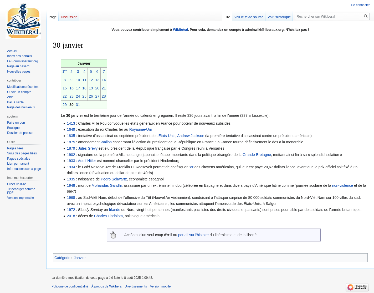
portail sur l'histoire (193, 235)
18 (84, 88)
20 (97, 88)
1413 (71, 123)
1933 (71, 161)
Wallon (106, 142)
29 (65, 105)
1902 (71, 155)
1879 (71, 148)
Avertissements (136, 286)
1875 (71, 142)
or (191, 167)
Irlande (114, 210)
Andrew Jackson (190, 136)
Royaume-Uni (140, 129)
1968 (71, 197)
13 (97, 80)
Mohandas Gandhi (107, 185)
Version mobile (160, 286)
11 (84, 80)
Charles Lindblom (108, 216)
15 (65, 88)
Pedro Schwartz (114, 179)
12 (91, 80)
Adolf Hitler (87, 161)
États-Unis (167, 136)
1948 (71, 185)
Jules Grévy (88, 148)
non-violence (342, 185)
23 (71, 96)
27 (97, 96)
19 (91, 88)
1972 (71, 210)
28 (104, 96)
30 (71, 105)
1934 (71, 167)
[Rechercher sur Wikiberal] (332, 16)
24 (78, 96)
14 (104, 80)
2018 (71, 216)
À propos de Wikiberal (106, 286)
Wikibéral (180, 30)
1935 (71, 179)
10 (78, 80)
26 (91, 96)
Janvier (80, 258)
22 (65, 96)
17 (78, 88)
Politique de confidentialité (70, 286)
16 (71, 88)
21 (104, 88)
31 (78, 105)
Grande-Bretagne (257, 155)
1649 (71, 129)
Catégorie (62, 258)
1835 (71, 136)
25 (84, 96)
